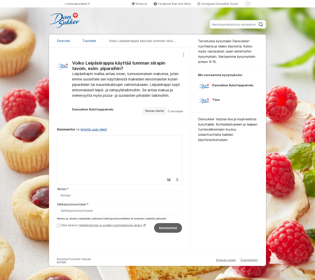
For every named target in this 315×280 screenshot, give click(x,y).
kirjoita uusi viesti (94, 129)
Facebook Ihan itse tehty (172, 3)
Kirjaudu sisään (226, 260)
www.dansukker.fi (77, 3)
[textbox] (119, 155)
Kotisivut (139, 3)
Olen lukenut (103, 225)
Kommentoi (168, 228)
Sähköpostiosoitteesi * (72, 204)
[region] (119, 84)
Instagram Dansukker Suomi (217, 3)
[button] (169, 180)
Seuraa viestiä (154, 110)
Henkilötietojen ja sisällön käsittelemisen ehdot (111, 225)
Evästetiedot (249, 260)
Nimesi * (63, 189)
